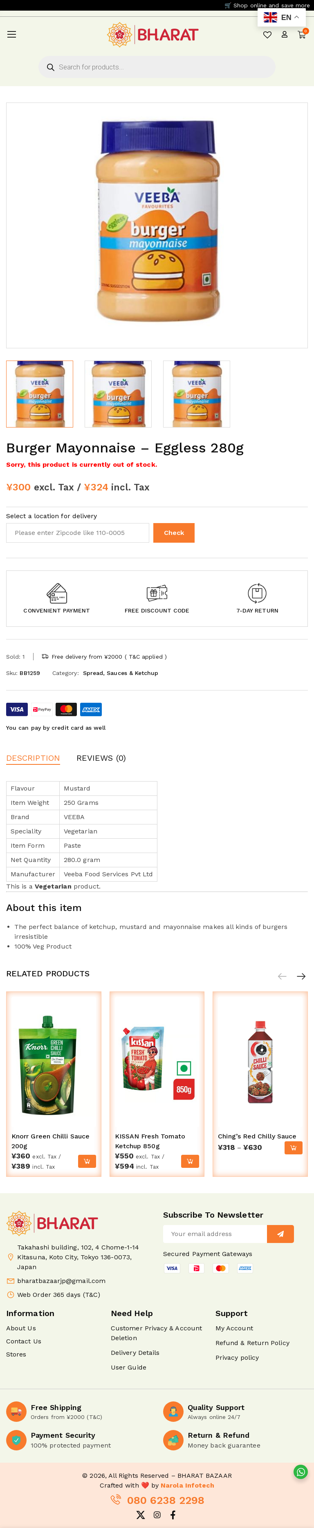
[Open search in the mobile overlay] (157, 67)
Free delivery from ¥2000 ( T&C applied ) (109, 656)
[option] (39, 394)
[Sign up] (280, 1234)
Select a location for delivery (51, 516)
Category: (65, 673)
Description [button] (33, 758)
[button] (57, 593)
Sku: (12, 673)
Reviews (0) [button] (101, 758)
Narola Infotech (187, 1485)
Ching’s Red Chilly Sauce (257, 1136)
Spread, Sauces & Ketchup (121, 673)
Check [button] (174, 533)
